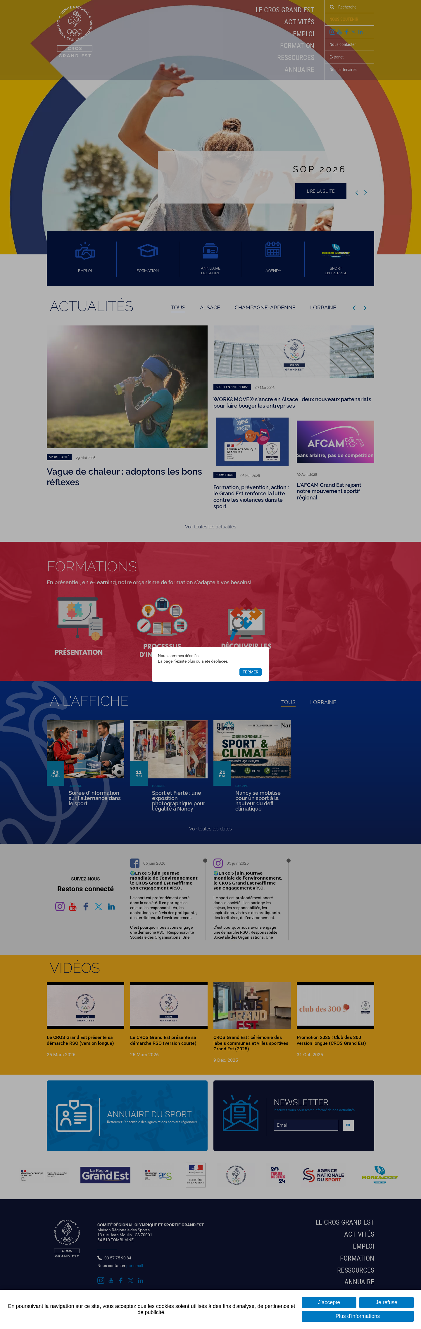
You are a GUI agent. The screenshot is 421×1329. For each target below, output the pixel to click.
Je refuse (386, 1302)
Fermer (250, 672)
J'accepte (329, 1302)
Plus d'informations (358, 1316)
